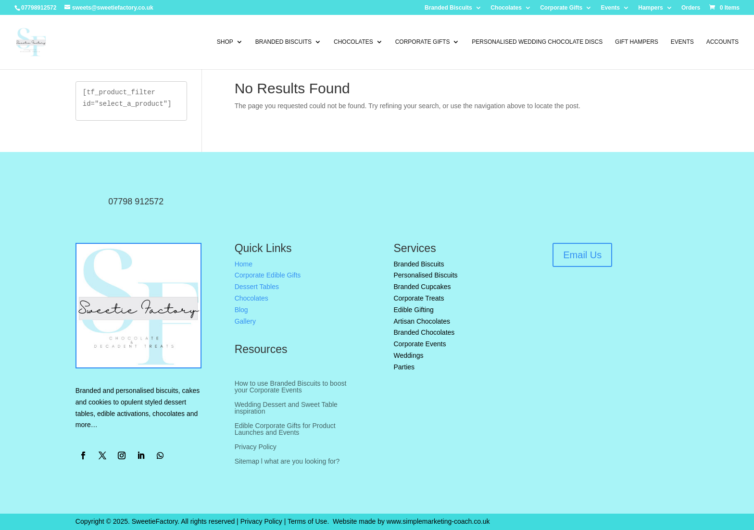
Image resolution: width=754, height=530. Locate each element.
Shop (225, 41)
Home (243, 264)
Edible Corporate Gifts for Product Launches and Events (285, 429)
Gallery (245, 321)
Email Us (582, 255)
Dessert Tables (257, 286)
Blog (241, 310)
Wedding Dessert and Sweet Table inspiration (286, 408)
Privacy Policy (255, 447)
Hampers (650, 8)
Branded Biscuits (448, 8)
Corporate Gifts (561, 8)
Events (610, 8)
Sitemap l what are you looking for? (287, 461)
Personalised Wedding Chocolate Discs (537, 41)
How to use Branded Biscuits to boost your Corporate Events (291, 387)
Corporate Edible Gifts (268, 275)
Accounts (722, 41)
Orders (690, 8)
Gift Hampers (636, 41)
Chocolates (506, 8)
